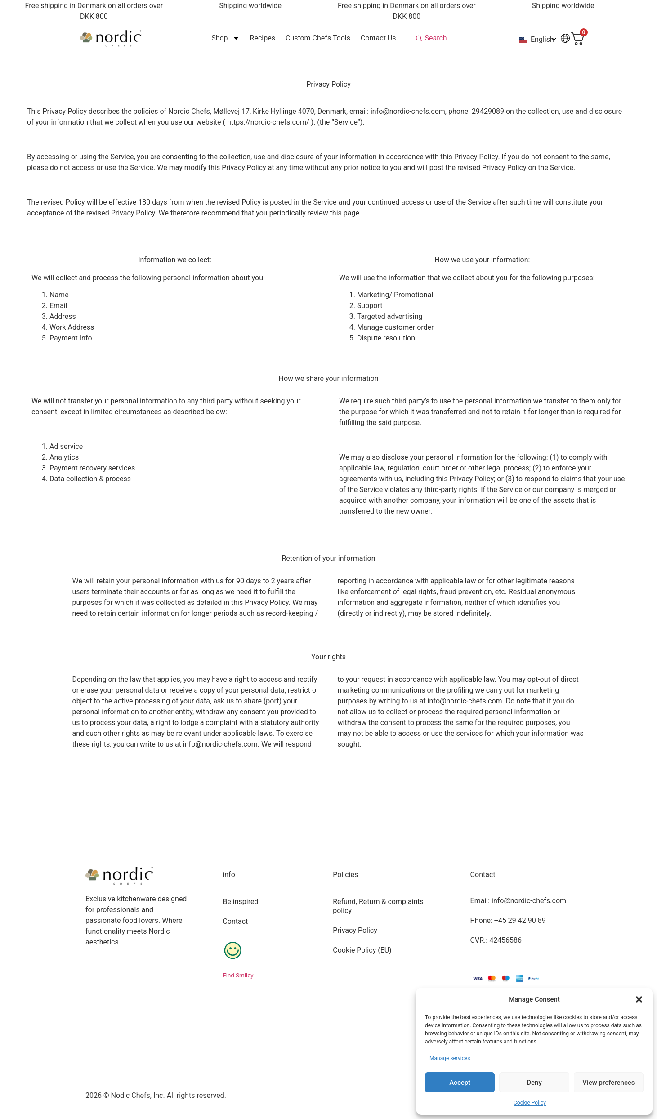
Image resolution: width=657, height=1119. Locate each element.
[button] (639, 999)
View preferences (608, 1083)
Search (436, 38)
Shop (225, 38)
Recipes (262, 38)
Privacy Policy (355, 930)
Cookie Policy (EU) (362, 950)
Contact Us (378, 38)
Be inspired (240, 901)
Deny (534, 1083)
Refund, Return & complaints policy (378, 906)
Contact (235, 921)
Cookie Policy (530, 1103)
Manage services (449, 1058)
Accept (459, 1083)
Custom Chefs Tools (317, 38)
